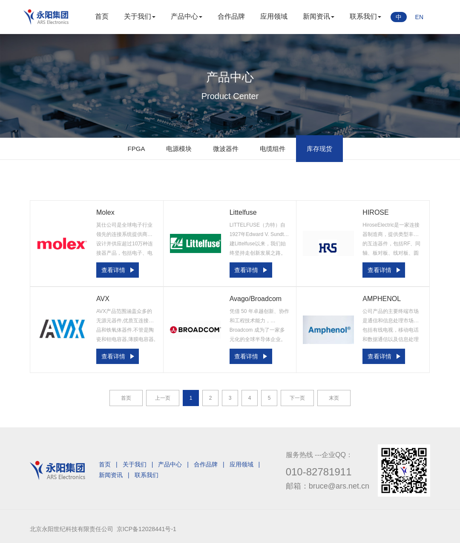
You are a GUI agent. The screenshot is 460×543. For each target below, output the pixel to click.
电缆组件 (272, 148)
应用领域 (274, 16)
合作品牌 (231, 16)
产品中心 (186, 16)
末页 (334, 398)
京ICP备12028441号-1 (146, 529)
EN (419, 17)
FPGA (136, 148)
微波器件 (226, 148)
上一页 (162, 398)
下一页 (297, 398)
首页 (102, 16)
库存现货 (319, 148)
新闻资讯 (318, 16)
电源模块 (179, 148)
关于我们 (139, 16)
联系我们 (365, 16)
